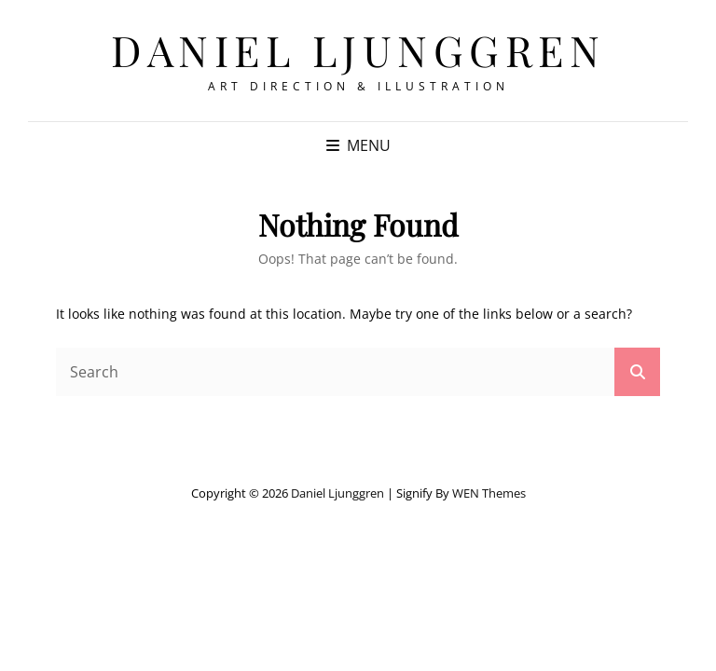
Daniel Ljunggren (358, 49)
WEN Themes (489, 493)
